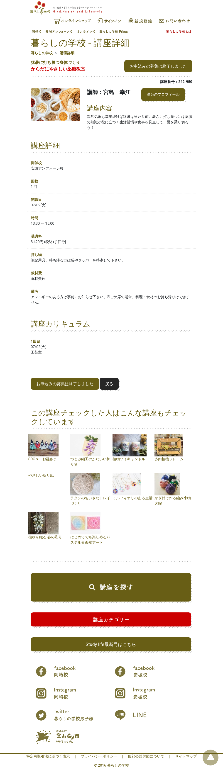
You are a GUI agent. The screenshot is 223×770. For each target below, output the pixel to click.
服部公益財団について (146, 756)
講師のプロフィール (163, 94)
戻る (109, 383)
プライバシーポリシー (99, 756)
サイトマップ (186, 756)
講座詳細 (67, 53)
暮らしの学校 (42, 53)
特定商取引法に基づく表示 (48, 756)
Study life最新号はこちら (111, 644)
